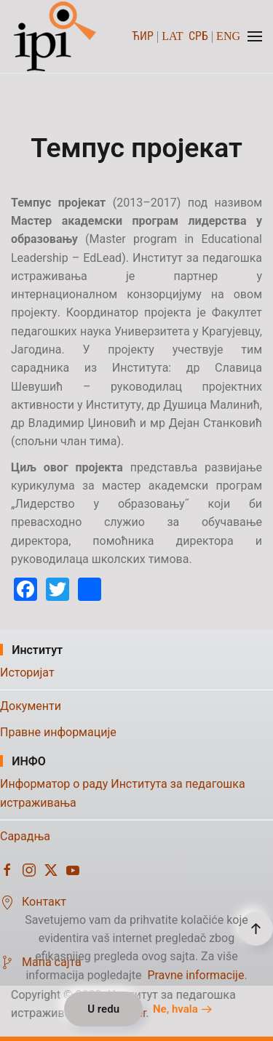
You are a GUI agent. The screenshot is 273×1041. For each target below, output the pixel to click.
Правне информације (58, 732)
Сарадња (25, 836)
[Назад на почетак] (56, 36)
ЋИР (143, 36)
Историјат (27, 672)
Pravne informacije (195, 975)
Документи (30, 706)
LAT (172, 36)
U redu (103, 1009)
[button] (255, 36)
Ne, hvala (175, 1009)
